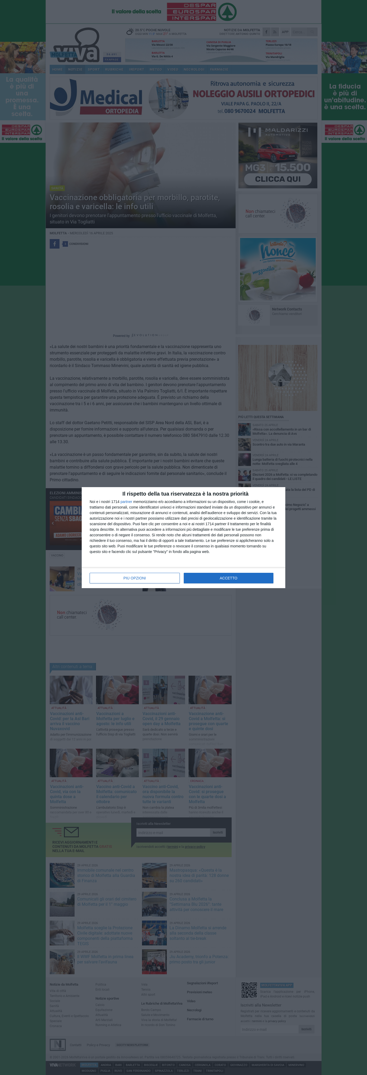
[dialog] (183, 537)
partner (126, 502)
